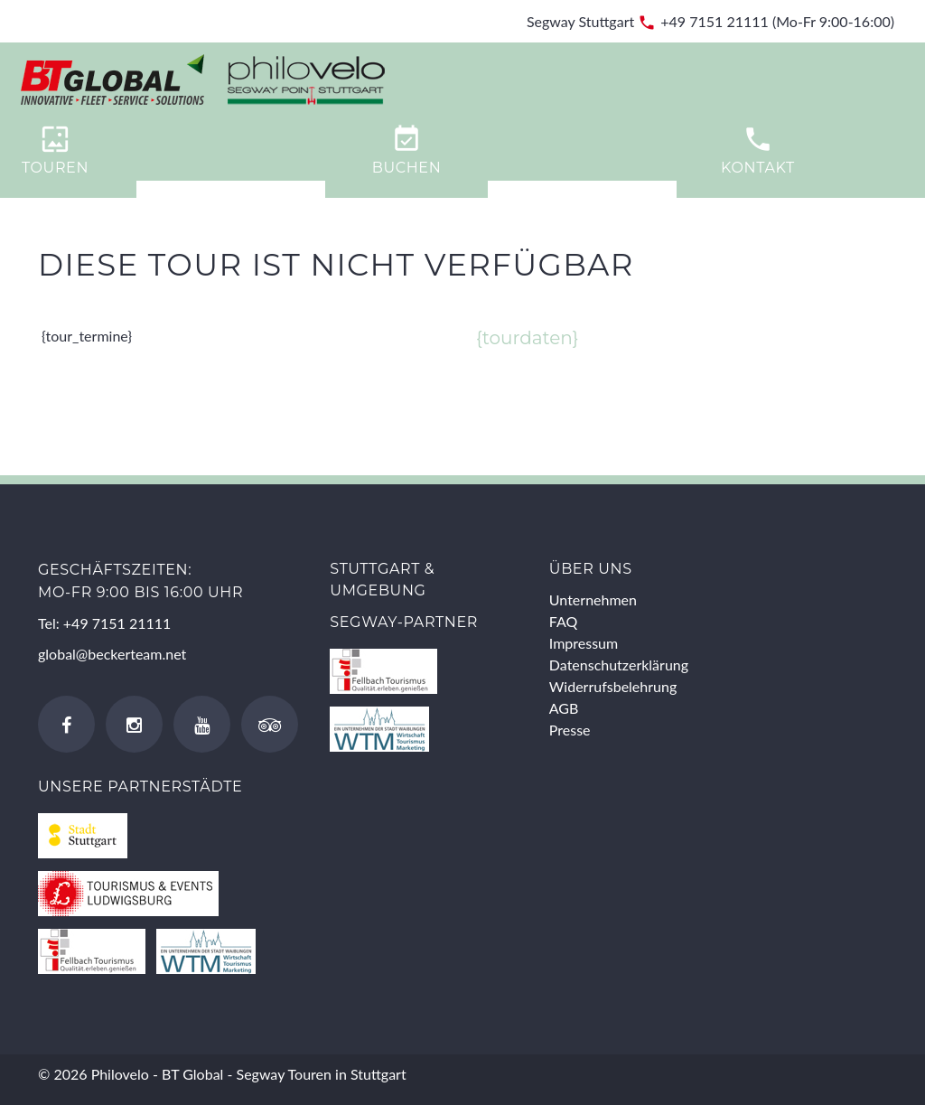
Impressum (583, 642)
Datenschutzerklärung (618, 664)
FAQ (563, 621)
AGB (564, 707)
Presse (570, 729)
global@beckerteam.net (112, 653)
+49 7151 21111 (714, 21)
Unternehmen (593, 599)
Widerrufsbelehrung (613, 686)
